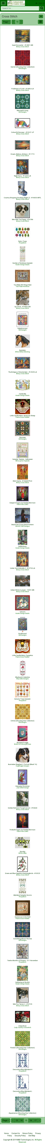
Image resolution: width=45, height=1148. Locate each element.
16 (31, 1120)
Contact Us (16, 1133)
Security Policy (20, 1136)
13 (17, 1120)
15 (17, 22)
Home (6, 1133)
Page (5, 22)
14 (21, 1120)
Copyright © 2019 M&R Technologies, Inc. (18, 1140)
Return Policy (28, 1133)
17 (35, 1120)
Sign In (40, 3)
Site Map (31, 1136)
